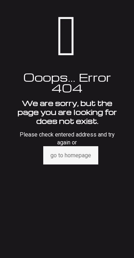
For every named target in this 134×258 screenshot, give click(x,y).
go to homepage (70, 155)
